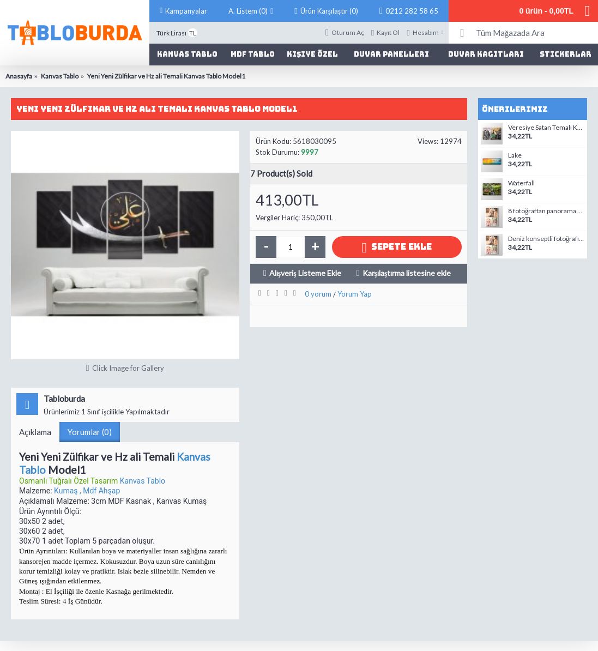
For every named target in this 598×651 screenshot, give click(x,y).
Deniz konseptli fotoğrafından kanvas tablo (546, 239)
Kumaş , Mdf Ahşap (87, 490)
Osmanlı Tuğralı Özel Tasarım (69, 481)
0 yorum (318, 294)
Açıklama (35, 432)
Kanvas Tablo (142, 481)
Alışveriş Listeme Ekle (305, 273)
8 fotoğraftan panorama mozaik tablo (546, 211)
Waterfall (521, 183)
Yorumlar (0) (90, 432)
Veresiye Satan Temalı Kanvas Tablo (546, 127)
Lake (515, 155)
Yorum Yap (354, 294)
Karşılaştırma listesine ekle (407, 273)
